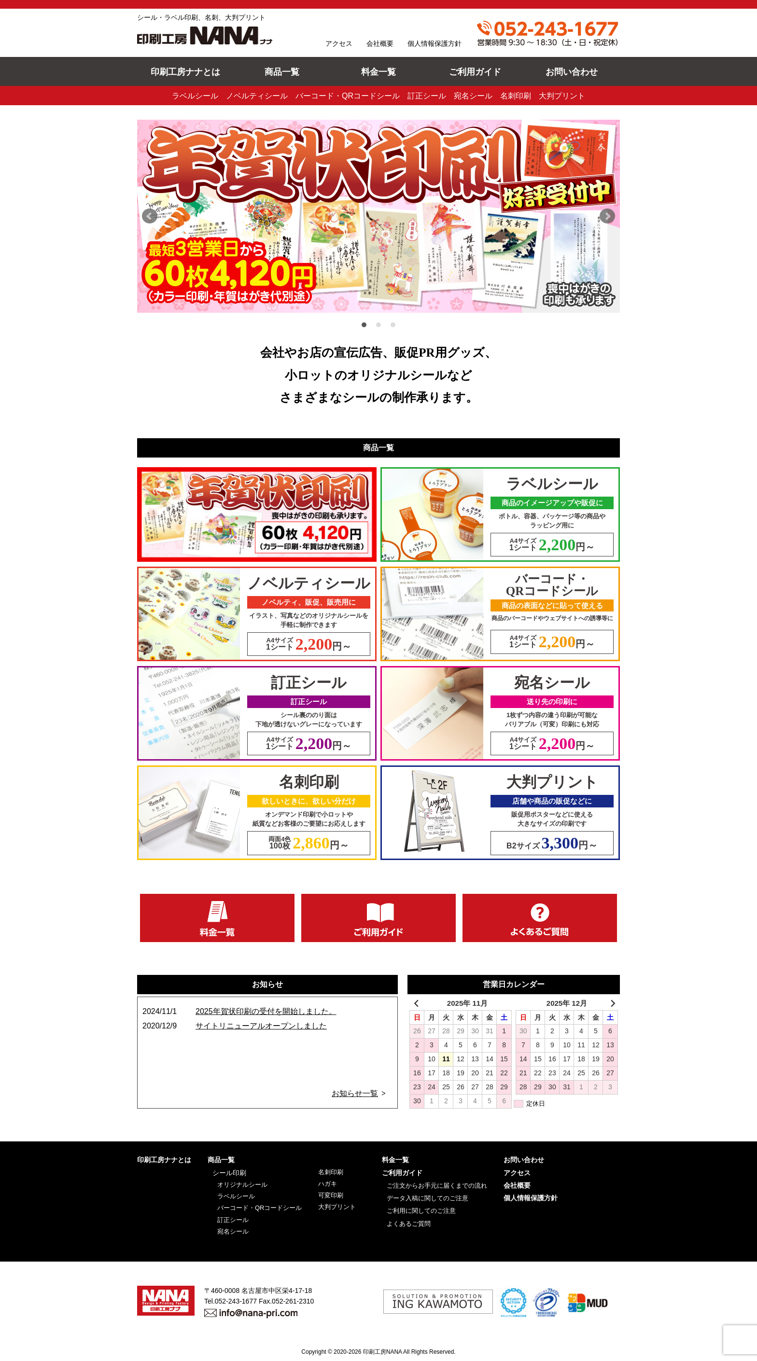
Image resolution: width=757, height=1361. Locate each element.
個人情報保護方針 (434, 43)
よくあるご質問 (409, 1223)
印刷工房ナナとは (185, 72)
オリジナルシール (242, 1184)
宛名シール (473, 96)
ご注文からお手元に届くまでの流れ (437, 1185)
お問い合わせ (572, 72)
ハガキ (327, 1183)
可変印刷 (330, 1195)
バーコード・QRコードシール (347, 96)
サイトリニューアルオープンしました (261, 1026)
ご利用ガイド (475, 72)
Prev (149, 216)
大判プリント (562, 96)
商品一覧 (282, 72)
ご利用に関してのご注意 (421, 1210)
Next (607, 216)
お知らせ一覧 (355, 1093)
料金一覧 (378, 72)
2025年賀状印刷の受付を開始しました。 (266, 1011)
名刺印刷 (515, 96)
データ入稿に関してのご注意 (427, 1198)
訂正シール (426, 96)
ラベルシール (195, 96)
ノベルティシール (257, 96)
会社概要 (379, 43)
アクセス (338, 43)
